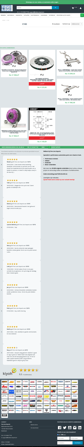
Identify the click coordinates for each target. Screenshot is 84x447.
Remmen (3, 15)
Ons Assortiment (34, 428)
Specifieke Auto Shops (63, 15)
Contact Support (54, 147)
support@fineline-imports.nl (9, 437)
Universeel (44, 15)
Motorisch (10, 15)
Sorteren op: (73, 24)
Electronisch (35, 15)
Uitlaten (26, 15)
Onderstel (19, 15)
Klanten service (34, 424)
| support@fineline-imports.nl (36, 12)
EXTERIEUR (52, 15)
